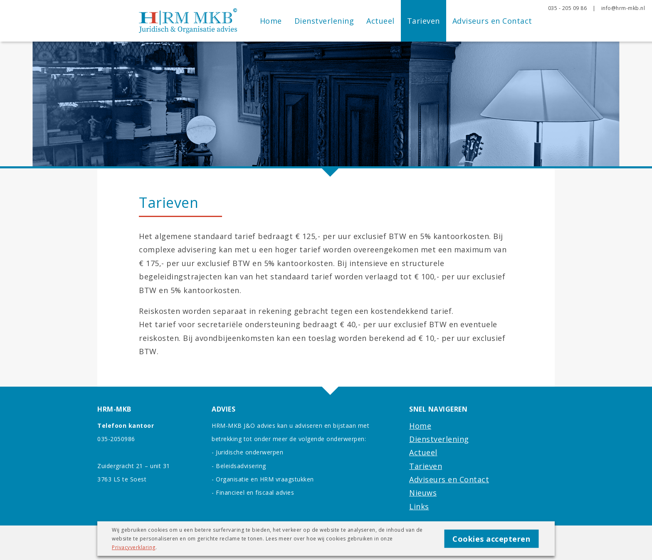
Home (271, 21)
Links (419, 506)
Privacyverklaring (134, 547)
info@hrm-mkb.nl (623, 8)
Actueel (380, 21)
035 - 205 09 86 (567, 8)
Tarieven (423, 21)
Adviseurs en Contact (492, 21)
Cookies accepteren (491, 538)
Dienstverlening (324, 21)
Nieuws (423, 493)
